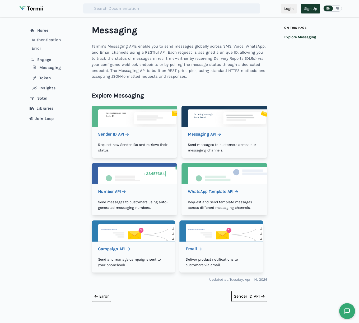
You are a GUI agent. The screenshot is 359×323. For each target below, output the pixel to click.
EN (328, 8)
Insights (44, 88)
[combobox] (171, 8)
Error (36, 48)
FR (337, 8)
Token (41, 78)
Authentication (46, 39)
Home (39, 30)
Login (288, 8)
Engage (41, 59)
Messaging (46, 67)
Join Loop (42, 118)
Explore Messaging (300, 37)
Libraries (42, 108)
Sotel (39, 98)
